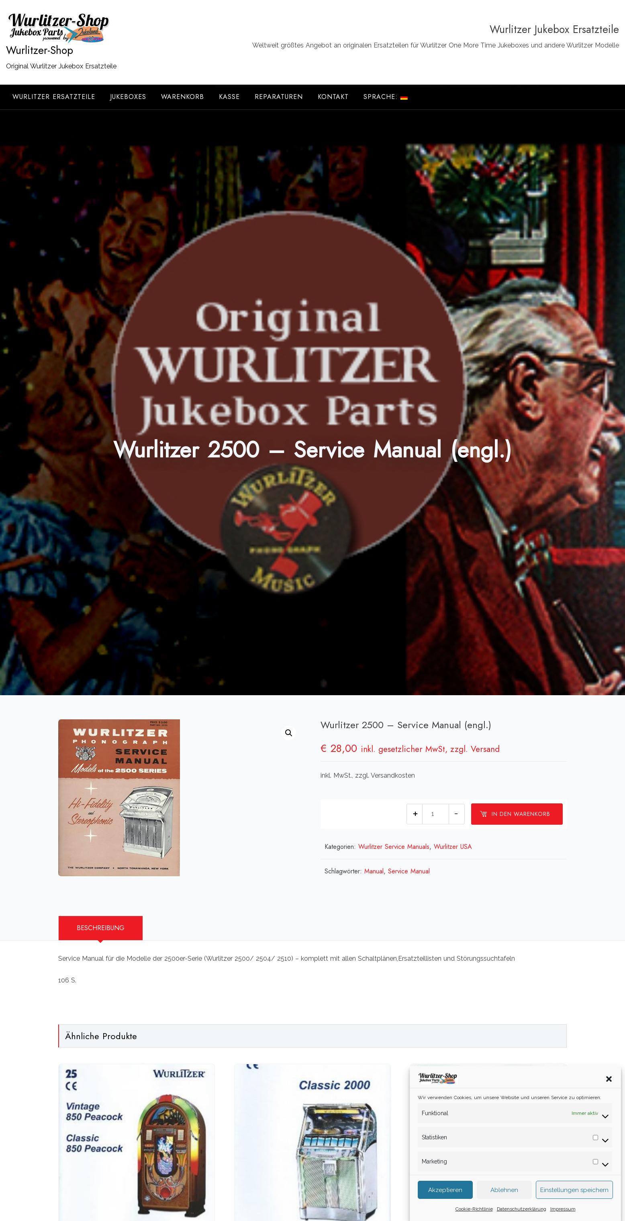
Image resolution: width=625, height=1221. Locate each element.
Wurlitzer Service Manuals (393, 846)
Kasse (229, 96)
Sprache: (386, 96)
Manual (374, 871)
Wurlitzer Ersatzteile (53, 96)
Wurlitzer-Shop (39, 50)
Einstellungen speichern (574, 1200)
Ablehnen (504, 1200)
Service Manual (409, 871)
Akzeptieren (445, 1200)
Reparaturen (279, 96)
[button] (609, 1089)
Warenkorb (182, 96)
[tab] (100, 928)
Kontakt (333, 96)
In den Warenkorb (515, 814)
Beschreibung (101, 928)
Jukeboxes (128, 96)
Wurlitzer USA (453, 846)
